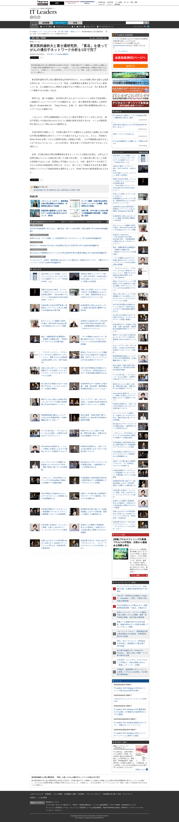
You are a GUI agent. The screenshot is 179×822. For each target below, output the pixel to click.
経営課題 (45, 23)
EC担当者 (110, 2)
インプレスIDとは (120, 51)
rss (38, 17)
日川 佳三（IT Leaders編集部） (58, 54)
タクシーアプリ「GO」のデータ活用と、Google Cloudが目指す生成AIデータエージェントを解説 (94, 401)
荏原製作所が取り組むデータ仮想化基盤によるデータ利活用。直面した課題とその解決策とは (94, 511)
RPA (80, 26)
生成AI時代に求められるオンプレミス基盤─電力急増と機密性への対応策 (94, 307)
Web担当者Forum (85, 805)
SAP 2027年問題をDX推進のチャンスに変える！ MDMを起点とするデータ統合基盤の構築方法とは (94, 370)
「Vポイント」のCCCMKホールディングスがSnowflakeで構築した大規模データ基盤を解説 (54, 480)
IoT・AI (126, 2)
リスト (41, 57)
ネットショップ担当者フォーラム (57, 807)
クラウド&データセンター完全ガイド (58, 805)
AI (74, 26)
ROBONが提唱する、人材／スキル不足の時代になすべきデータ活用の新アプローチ (94, 448)
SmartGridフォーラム (129, 805)
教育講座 (117, 4)
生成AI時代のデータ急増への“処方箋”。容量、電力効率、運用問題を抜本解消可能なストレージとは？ (94, 386)
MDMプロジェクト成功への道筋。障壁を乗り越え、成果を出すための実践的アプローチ (94, 433)
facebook (35, 17)
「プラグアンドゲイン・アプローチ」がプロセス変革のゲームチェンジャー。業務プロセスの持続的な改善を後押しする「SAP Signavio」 (54, 357)
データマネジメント (106, 26)
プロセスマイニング (63, 26)
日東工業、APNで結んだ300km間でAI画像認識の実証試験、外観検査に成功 (94, 213)
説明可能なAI (65, 190)
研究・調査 (134, 2)
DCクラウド (72, 3)
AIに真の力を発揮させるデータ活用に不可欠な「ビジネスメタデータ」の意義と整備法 (54, 386)
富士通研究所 (51, 190)
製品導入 (87, 3)
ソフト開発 (118, 2)
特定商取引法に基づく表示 (112, 794)
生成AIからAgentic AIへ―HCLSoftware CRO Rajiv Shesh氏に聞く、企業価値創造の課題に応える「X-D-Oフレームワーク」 (124, 239)
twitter (31, 17)
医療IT (73, 190)
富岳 (58, 190)
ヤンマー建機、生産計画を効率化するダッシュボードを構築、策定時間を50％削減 (94, 203)
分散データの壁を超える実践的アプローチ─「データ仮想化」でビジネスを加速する (94, 495)
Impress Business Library (122, 45)
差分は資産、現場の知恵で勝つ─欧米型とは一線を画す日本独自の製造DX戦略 (94, 417)
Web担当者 (101, 2)
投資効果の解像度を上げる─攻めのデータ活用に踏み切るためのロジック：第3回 (54, 213)
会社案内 (81, 794)
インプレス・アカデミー (54, 810)
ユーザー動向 (47, 26)
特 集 (75, 23)
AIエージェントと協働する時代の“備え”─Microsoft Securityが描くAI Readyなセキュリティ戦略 (54, 323)
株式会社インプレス (52, 802)
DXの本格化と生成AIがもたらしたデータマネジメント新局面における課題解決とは (54, 495)
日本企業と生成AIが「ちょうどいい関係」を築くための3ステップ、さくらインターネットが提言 (54, 527)
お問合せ (33, 797)
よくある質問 (42, 797)
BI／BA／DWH (63, 31)
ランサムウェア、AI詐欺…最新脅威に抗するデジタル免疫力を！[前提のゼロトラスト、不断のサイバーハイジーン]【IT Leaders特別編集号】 (69, 261)
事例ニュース (75, 31)
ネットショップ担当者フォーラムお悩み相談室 (85, 807)
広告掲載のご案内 (70, 794)
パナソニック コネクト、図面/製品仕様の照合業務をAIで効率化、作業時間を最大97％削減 (54, 203)
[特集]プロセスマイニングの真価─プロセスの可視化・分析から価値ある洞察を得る (130, 542)
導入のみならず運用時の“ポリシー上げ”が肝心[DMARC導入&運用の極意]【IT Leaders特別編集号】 (68, 253)
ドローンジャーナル (136, 807)
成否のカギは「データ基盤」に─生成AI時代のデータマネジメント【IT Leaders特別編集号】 (66, 238)
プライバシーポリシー (93, 794)
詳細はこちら (140, 769)
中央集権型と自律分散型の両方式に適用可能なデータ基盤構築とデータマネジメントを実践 (94, 480)
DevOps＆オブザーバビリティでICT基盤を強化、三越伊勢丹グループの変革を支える (94, 464)
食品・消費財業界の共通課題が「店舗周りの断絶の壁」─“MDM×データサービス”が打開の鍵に (54, 339)
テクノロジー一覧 (50, 31)
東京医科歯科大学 (40, 190)
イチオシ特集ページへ (138, 575)
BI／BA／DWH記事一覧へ (98, 38)
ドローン (110, 4)
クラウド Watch (115, 805)
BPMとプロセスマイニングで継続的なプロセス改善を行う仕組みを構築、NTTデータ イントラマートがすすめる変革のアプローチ (124, 285)
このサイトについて (36, 794)
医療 (78, 190)
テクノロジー (60, 23)
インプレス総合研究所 (100, 805)
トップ (34, 25)
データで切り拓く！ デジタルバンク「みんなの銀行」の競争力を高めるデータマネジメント (54, 433)
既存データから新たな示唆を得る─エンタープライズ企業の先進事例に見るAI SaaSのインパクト (54, 401)
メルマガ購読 (57, 794)
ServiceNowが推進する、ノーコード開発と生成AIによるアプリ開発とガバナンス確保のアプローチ (54, 448)
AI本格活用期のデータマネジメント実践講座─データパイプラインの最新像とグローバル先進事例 (54, 511)
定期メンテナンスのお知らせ (123, 134)
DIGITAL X (124, 807)
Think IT (75, 805)
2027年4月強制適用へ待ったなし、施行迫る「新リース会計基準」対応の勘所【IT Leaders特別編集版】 (69, 230)
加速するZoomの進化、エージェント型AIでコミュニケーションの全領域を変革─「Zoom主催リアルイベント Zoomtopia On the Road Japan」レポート (54, 295)
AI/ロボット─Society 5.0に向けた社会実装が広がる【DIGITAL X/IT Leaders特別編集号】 (65, 245)
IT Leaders (43, 12)
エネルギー (101, 4)
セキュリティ (90, 26)
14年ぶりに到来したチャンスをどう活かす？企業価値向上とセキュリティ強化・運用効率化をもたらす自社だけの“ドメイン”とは (124, 198)
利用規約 (48, 794)
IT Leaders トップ (36, 31)
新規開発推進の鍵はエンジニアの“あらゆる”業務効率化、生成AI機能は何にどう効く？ (54, 417)
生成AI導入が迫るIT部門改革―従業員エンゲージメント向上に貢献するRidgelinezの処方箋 (54, 307)
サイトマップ (127, 794)
